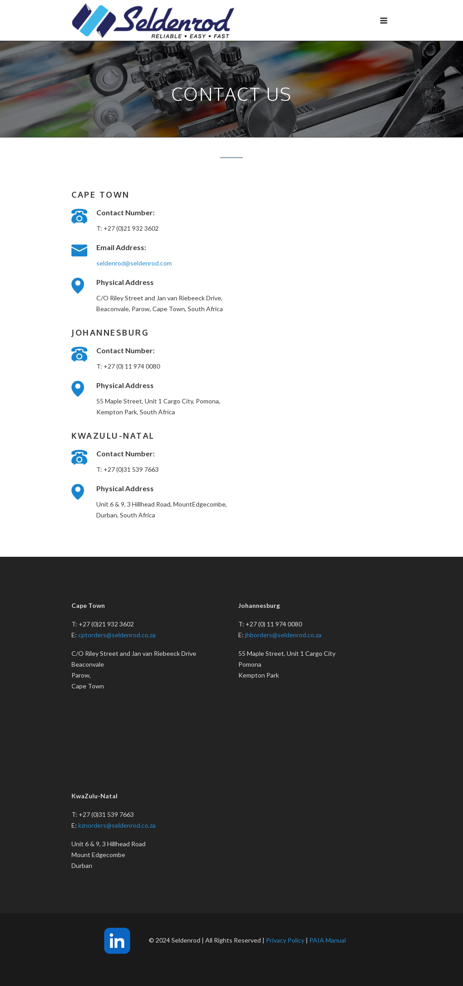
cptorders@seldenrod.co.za (117, 635)
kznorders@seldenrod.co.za (117, 825)
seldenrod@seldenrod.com (134, 263)
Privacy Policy (285, 940)
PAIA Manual (327, 940)
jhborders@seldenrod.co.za (283, 635)
